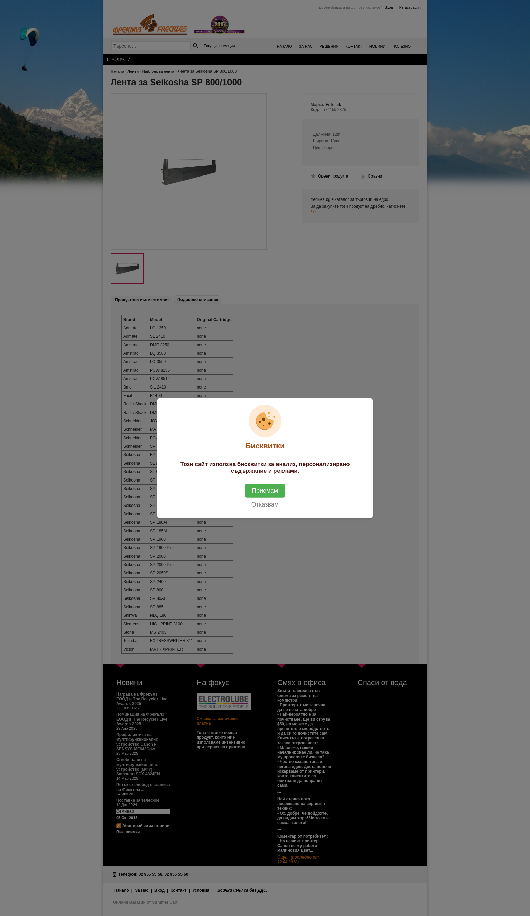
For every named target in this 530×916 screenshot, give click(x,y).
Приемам (265, 490)
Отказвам (265, 504)
